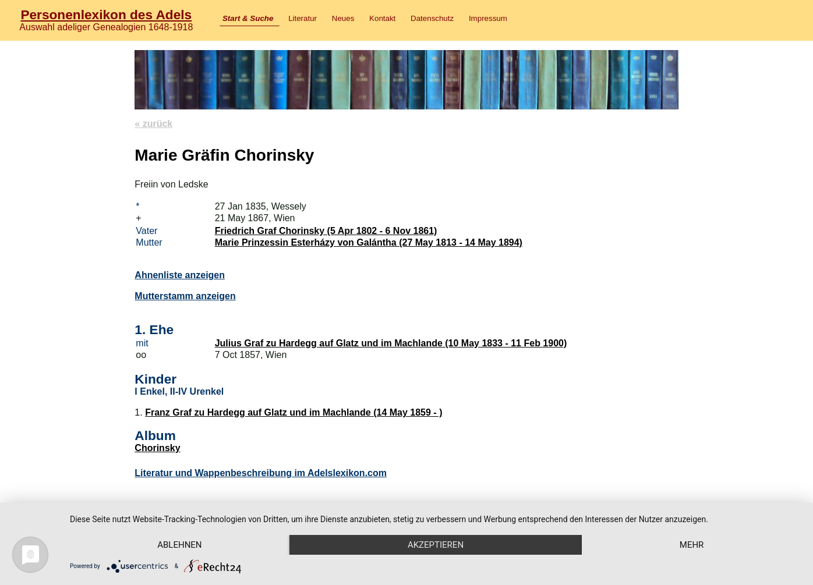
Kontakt (382, 18)
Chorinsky (157, 448)
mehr (692, 545)
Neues (343, 18)
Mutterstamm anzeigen (185, 296)
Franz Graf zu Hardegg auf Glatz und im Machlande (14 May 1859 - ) (293, 412)
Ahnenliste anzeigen (180, 275)
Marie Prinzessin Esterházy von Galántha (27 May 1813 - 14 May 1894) (368, 242)
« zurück (153, 124)
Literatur (302, 18)
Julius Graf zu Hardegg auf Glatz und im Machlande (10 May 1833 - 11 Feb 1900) (391, 343)
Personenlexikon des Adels (106, 14)
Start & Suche (247, 18)
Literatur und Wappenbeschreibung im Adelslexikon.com (261, 473)
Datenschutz (432, 18)
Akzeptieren (436, 545)
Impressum (488, 18)
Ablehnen (179, 545)
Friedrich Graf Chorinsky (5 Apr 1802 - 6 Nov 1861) (326, 231)
